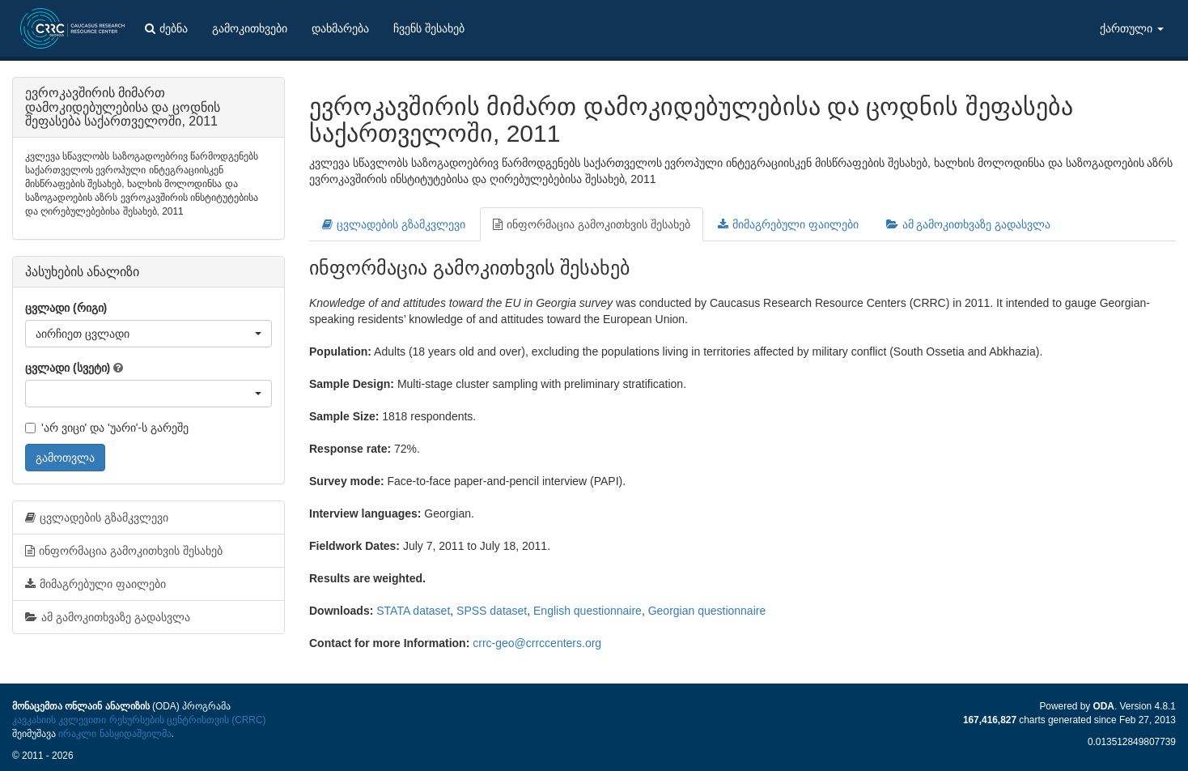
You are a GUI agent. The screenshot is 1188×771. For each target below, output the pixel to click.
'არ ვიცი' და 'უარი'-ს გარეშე (107, 427)
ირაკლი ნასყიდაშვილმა (114, 733)
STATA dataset (413, 610)
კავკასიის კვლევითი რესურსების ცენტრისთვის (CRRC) (138, 720)
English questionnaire (587, 610)
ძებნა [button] (166, 28)
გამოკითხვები (249, 28)
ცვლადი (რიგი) (66, 307)
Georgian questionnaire (707, 610)
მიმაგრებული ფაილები (788, 224)
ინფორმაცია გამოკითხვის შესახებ (591, 224)
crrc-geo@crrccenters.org (537, 643)
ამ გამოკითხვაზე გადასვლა (968, 224)
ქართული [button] (1132, 28)
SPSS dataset (491, 610)
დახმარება (340, 28)
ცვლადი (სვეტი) (67, 367)
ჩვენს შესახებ (429, 28)
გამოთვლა (65, 457)
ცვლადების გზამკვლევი (393, 224)
